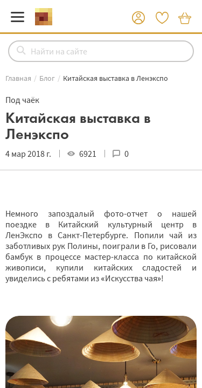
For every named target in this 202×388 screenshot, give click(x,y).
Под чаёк (22, 99)
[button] (138, 18)
